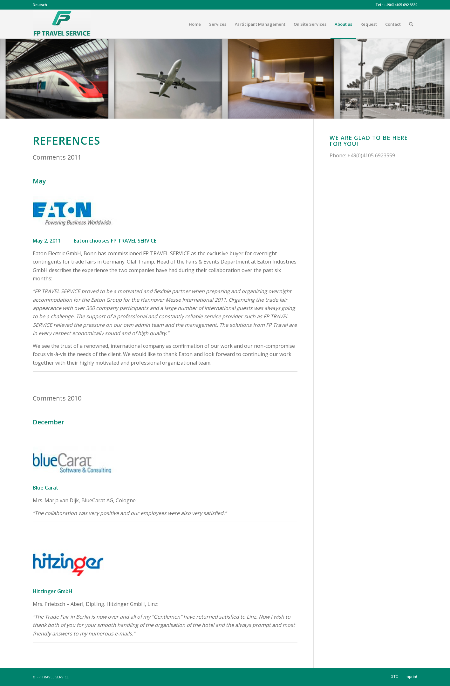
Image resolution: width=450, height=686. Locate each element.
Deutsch (40, 4)
